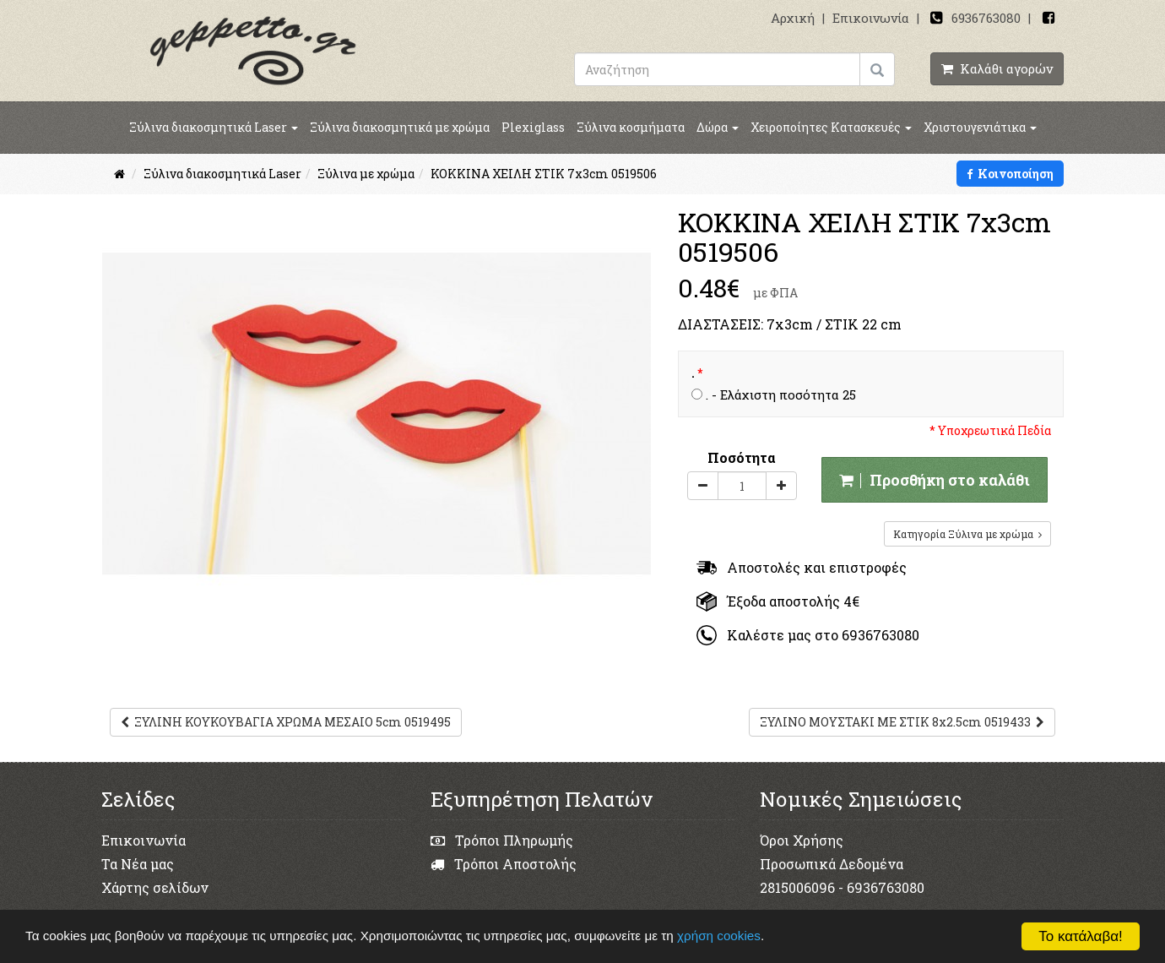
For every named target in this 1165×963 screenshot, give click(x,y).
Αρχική (793, 17)
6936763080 (986, 17)
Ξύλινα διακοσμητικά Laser (213, 127)
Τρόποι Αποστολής (504, 864)
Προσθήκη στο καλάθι (934, 480)
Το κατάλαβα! (1080, 936)
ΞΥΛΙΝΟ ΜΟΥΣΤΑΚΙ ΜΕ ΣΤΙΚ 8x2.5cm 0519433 (902, 722)
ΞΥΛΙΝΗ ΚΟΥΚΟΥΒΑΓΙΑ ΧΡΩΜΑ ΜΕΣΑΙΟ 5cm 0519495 (286, 722)
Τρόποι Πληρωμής (502, 840)
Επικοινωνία (870, 17)
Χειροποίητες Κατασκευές (831, 127)
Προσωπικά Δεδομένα (831, 864)
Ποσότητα (741, 457)
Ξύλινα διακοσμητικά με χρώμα (400, 127)
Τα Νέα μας (137, 864)
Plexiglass (533, 127)
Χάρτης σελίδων (155, 887)
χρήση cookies (720, 935)
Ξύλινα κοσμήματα (631, 127)
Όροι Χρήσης (801, 840)
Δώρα (717, 127)
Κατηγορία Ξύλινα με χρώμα (967, 534)
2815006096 (797, 887)
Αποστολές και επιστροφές (801, 567)
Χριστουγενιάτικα (980, 127)
